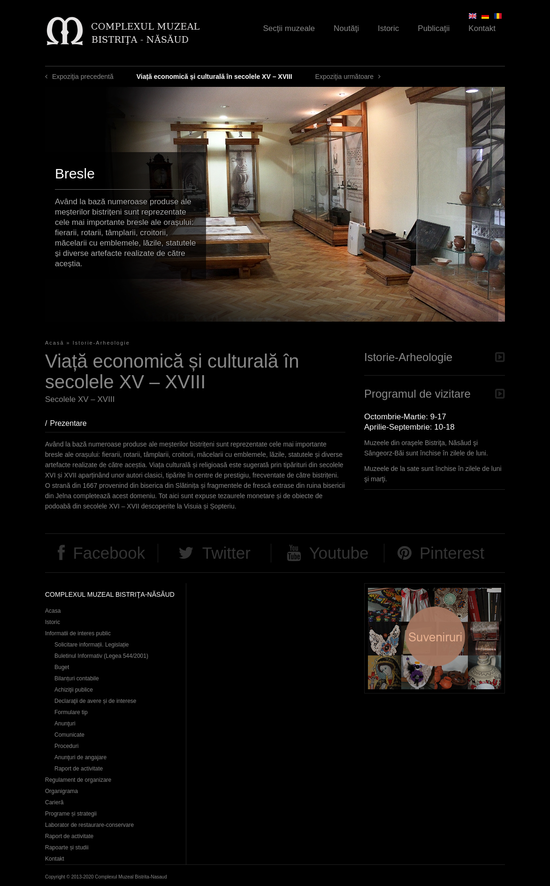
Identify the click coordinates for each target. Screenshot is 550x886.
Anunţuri (65, 723)
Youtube (338, 553)
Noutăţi (346, 28)
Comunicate (69, 735)
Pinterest (452, 553)
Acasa (53, 611)
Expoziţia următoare (344, 76)
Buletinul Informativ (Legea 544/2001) (101, 656)
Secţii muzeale (289, 28)
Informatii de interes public (78, 633)
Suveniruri (434, 638)
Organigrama (61, 791)
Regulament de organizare (78, 780)
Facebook (109, 553)
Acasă (54, 343)
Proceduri (66, 746)
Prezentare (73, 423)
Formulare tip (71, 712)
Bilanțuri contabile (76, 678)
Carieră (54, 802)
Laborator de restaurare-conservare (89, 825)
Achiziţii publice (73, 689)
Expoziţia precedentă (83, 76)
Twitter (226, 553)
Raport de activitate (78, 768)
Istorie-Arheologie (101, 343)
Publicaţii (434, 28)
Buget (61, 667)
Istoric (388, 28)
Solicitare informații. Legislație (91, 644)
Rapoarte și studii (67, 847)
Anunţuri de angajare (80, 757)
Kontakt (482, 28)
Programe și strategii (71, 813)
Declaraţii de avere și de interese (95, 701)
